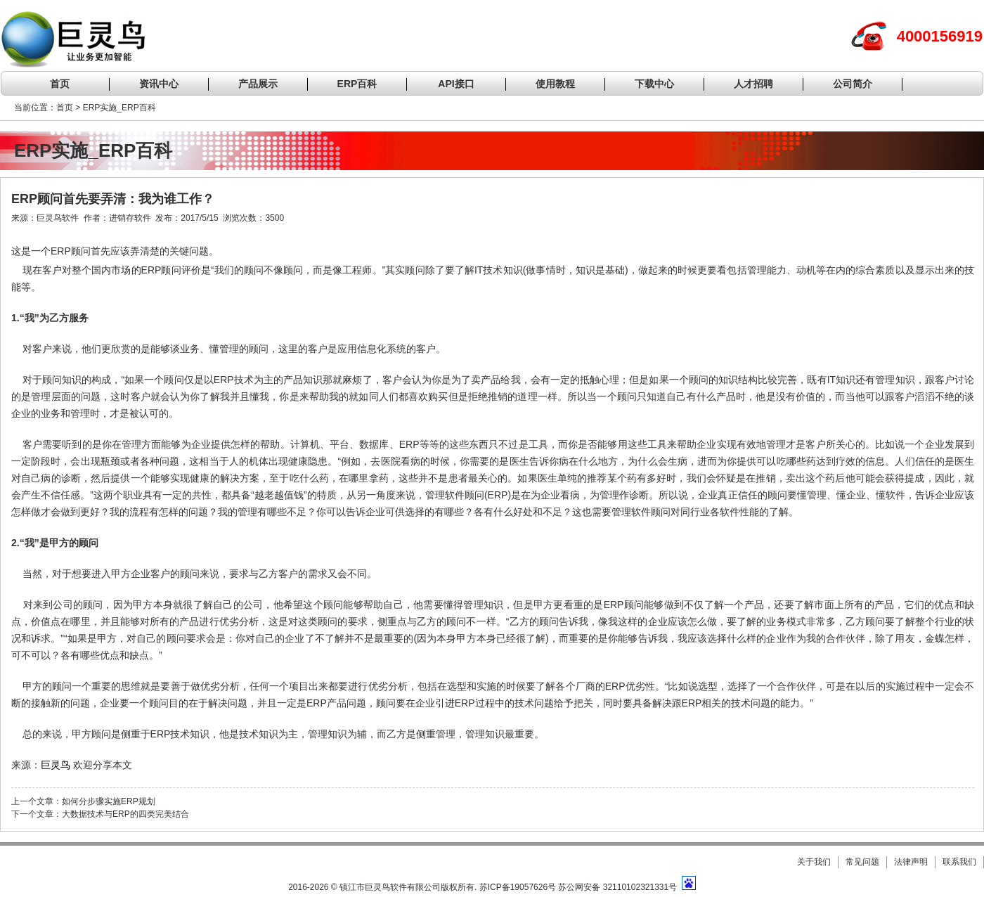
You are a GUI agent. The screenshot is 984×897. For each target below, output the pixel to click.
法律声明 (911, 862)
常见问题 (862, 862)
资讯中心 (159, 83)
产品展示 (258, 83)
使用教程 (555, 83)
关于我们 (814, 862)
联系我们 (959, 862)
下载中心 (654, 83)
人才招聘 (753, 83)
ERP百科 (357, 83)
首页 (60, 83)
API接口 (456, 83)
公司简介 (852, 83)
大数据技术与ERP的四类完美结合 (125, 814)
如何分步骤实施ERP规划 (108, 801)
